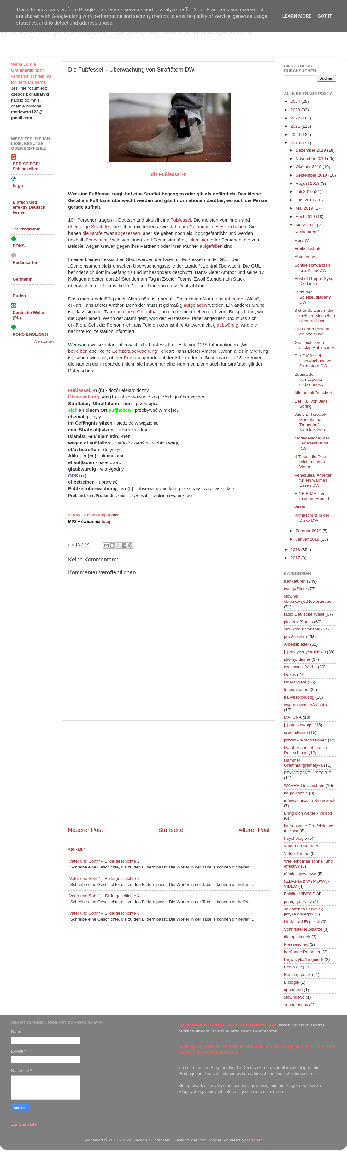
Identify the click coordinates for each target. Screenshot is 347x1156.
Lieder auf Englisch (302, 921)
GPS (203, 344)
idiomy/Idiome (297, 659)
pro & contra (295, 636)
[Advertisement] (169, 773)
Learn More (296, 16)
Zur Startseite (24, 1124)
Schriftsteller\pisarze (303, 929)
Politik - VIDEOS (299, 894)
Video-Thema (296, 853)
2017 (296, 557)
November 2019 (311, 158)
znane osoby (296, 1004)
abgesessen (127, 233)
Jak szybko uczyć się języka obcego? (304, 911)
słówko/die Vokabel (302, 629)
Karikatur (76, 849)
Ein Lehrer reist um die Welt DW (313, 331)
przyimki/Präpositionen (305, 740)
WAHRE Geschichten (304, 785)
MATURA (293, 717)
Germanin (22, 279)
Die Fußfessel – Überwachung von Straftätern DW (314, 360)
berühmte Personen (302, 952)
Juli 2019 (305, 191)
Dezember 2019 (311, 150)
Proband (133, 357)
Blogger (254, 1140)
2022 (296, 118)
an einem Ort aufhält (137, 311)
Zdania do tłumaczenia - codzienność (310, 379)
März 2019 (306, 225)
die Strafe (92, 233)
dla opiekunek (297, 936)
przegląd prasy (298, 901)
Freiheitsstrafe (308, 248)
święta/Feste (296, 732)
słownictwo (294, 997)
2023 (296, 109)
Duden (19, 295)
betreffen (227, 298)
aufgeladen (195, 305)
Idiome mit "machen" (314, 392)
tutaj (106, 521)
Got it (325, 16)
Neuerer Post (85, 830)
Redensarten (25, 262)
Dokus (290, 674)
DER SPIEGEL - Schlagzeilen (28, 166)
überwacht (97, 239)
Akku (252, 298)
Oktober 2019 (309, 166)
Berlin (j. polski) (298, 974)
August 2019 (308, 183)
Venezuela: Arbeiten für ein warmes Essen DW (313, 480)
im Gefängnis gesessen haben (214, 226)
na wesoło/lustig (299, 697)
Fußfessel (180, 220)
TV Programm (27, 229)
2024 (296, 101)
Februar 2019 (309, 530)
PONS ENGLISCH (30, 334)
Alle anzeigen (44, 341)
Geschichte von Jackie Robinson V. (315, 345)
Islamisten (198, 239)
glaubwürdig (225, 325)
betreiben (78, 351)
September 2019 (312, 175)
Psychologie (295, 838)
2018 (296, 549)
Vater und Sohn (298, 846)
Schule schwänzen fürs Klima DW (312, 268)
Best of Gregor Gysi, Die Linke (314, 281)
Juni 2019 (305, 200)
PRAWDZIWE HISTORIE (308, 772)
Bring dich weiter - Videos (308, 813)
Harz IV (302, 240)
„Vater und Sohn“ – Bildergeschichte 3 (103, 913)
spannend (293, 989)
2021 (296, 126)
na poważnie (296, 793)
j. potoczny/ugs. (299, 725)
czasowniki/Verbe (300, 667)
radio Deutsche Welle (304, 614)
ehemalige (79, 226)
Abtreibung (305, 256)
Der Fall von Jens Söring (311, 404)
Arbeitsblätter (296, 644)
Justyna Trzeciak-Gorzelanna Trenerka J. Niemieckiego (311, 422)
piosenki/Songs (298, 621)
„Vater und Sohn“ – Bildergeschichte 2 (103, 861)
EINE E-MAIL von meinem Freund (312, 496)
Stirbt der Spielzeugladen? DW (313, 297)
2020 (296, 134)
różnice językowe (300, 873)
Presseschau (296, 944)
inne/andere (295, 682)
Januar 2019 (308, 539)
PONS (19, 245)
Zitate (300, 507)
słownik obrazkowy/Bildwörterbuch (309, 599)
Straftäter (100, 226)
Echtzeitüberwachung (134, 351)
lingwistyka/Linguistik (303, 959)
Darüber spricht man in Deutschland (305, 750)
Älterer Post (254, 830)
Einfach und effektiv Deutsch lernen (29, 207)
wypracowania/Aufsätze (306, 704)
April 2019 (306, 216)
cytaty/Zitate (295, 588)
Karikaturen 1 (307, 231)
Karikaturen (295, 581)
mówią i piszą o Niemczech (309, 800)
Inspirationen (296, 689)
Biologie (291, 982)
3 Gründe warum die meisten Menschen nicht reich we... (315, 315)
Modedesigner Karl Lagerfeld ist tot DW (312, 443)
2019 (296, 143)
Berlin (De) (294, 967)
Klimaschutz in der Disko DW (312, 518)
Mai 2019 (305, 208)
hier (115, 515)
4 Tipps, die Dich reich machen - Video (311, 461)
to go (18, 185)
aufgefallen (211, 246)
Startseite (170, 830)
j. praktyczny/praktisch (305, 651)
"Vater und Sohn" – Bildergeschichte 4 (104, 895)
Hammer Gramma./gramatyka (303, 763)
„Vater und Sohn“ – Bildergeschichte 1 (103, 878)
